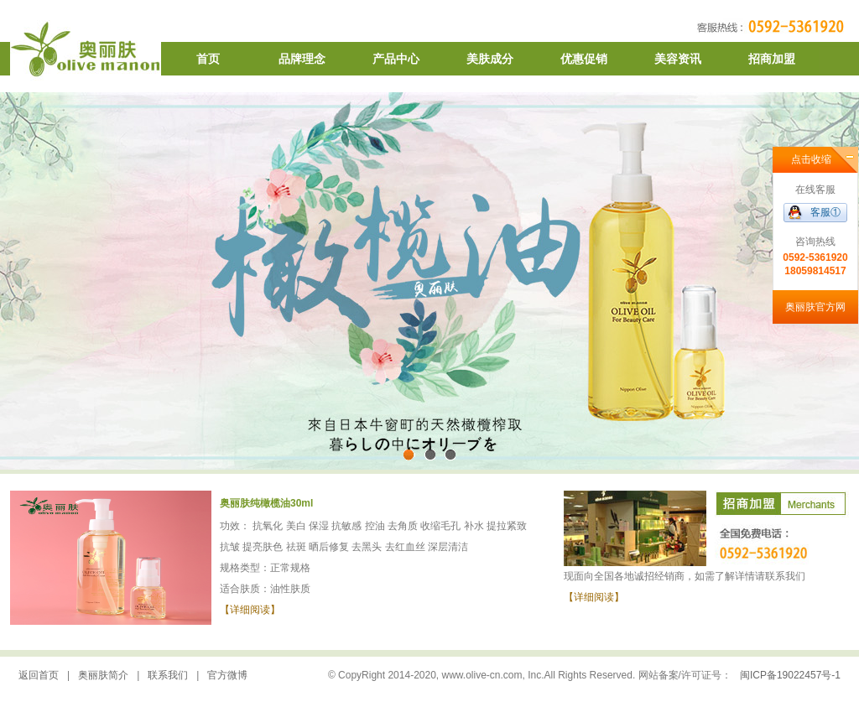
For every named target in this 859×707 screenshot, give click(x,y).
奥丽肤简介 (103, 675)
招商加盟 (771, 58)
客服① (825, 212)
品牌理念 (302, 58)
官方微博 (227, 675)
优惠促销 (583, 58)
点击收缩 (811, 159)
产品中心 (395, 58)
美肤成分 (489, 58)
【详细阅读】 (250, 610)
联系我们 (168, 675)
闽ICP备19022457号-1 (790, 675)
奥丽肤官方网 (815, 307)
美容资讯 (677, 58)
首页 (208, 58)
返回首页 (38, 675)
